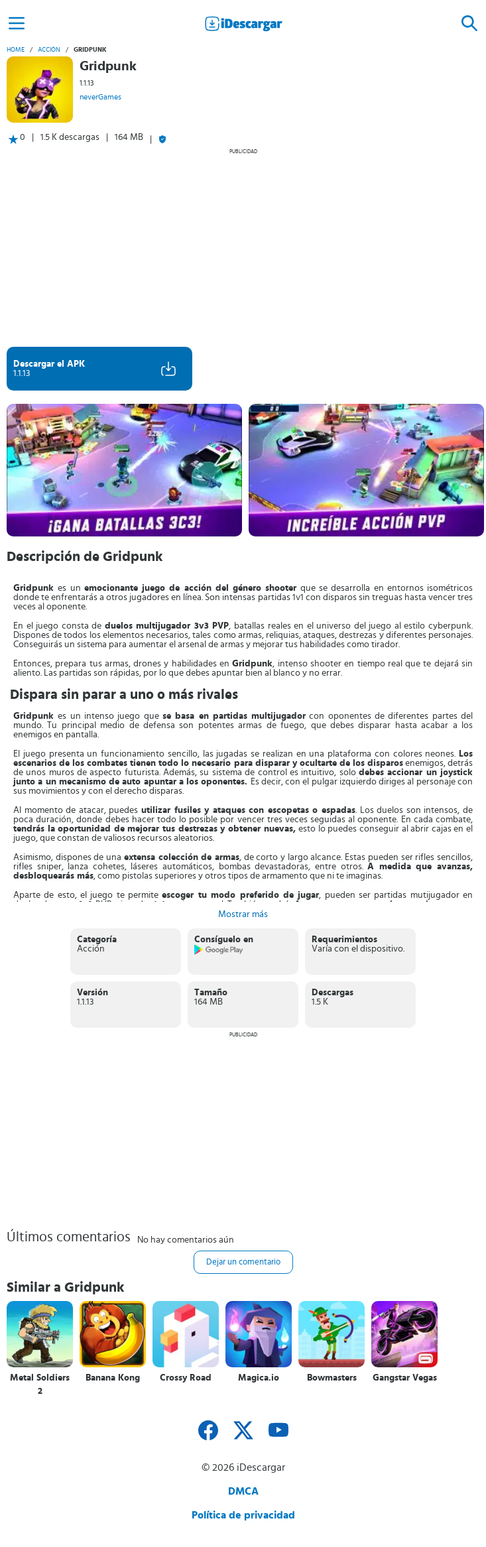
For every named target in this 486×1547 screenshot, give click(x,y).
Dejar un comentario (243, 1262)
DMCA (243, 1491)
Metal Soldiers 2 (40, 1384)
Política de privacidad (243, 1515)
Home (16, 49)
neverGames (100, 97)
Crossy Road (186, 1378)
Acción (49, 49)
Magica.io (258, 1378)
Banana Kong (113, 1378)
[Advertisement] (243, 247)
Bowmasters (332, 1378)
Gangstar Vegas (405, 1378)
